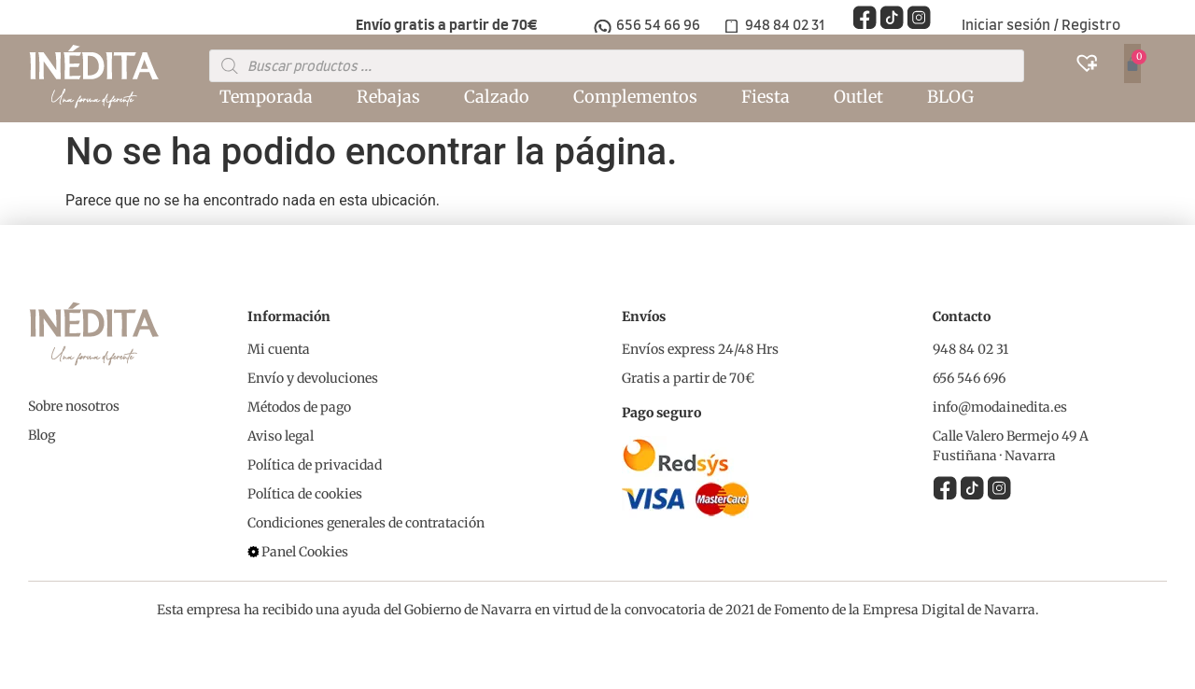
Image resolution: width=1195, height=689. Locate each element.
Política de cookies (304, 493)
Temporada (266, 96)
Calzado (496, 96)
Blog (41, 435)
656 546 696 (969, 378)
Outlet (858, 96)
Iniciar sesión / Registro (1041, 26)
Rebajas (388, 96)
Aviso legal (280, 436)
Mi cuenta (278, 349)
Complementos (635, 96)
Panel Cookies (304, 551)
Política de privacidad (314, 465)
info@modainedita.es (1000, 407)
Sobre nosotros (74, 406)
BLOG (950, 96)
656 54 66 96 (658, 26)
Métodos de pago (299, 407)
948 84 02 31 (784, 26)
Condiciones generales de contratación (366, 522)
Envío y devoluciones (312, 378)
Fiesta (765, 96)
